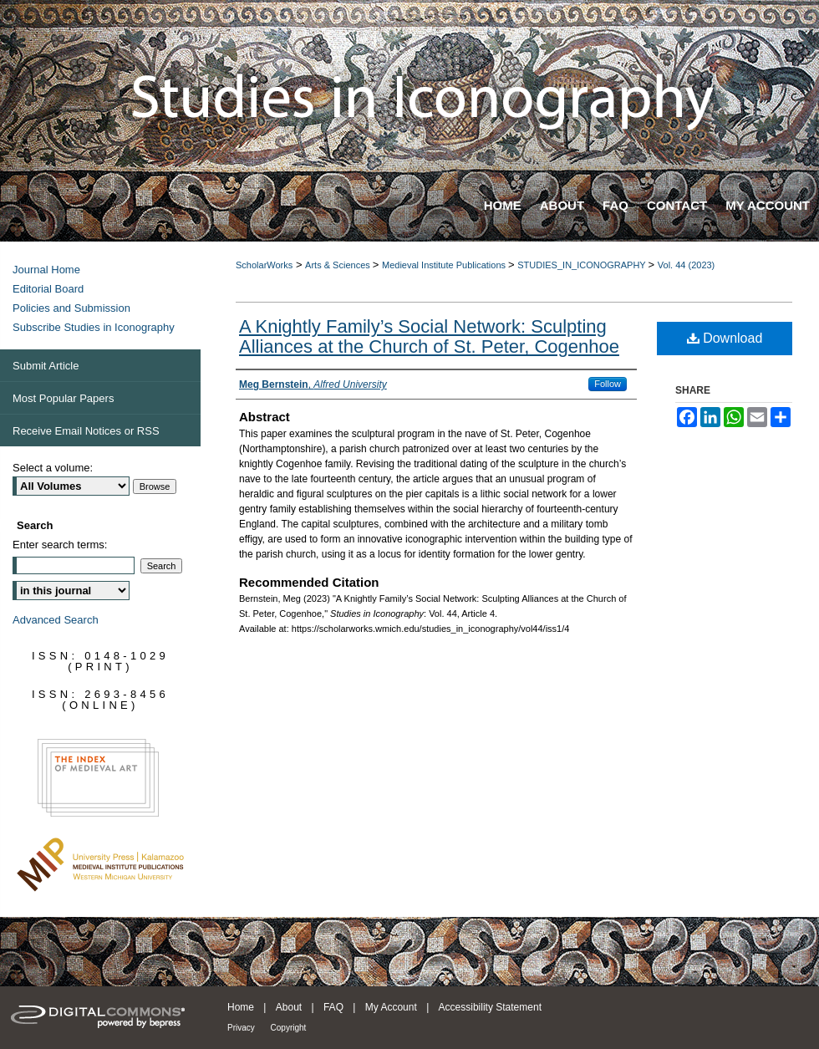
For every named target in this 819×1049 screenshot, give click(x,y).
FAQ (334, 1007)
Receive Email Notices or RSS (86, 431)
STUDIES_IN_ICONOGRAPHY (582, 265)
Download (725, 338)
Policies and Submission (71, 308)
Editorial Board (48, 289)
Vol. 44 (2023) (686, 265)
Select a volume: (53, 467)
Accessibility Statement (490, 1007)
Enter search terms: (60, 544)
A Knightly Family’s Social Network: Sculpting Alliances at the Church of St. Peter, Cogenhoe (429, 336)
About (290, 1007)
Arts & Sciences (339, 265)
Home (242, 1007)
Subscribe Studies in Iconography (94, 327)
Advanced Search (56, 620)
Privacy (242, 1027)
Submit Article (46, 365)
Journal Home (46, 269)
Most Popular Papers (63, 398)
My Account (392, 1007)
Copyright (289, 1027)
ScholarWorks (264, 265)
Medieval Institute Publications (445, 265)
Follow (607, 384)
